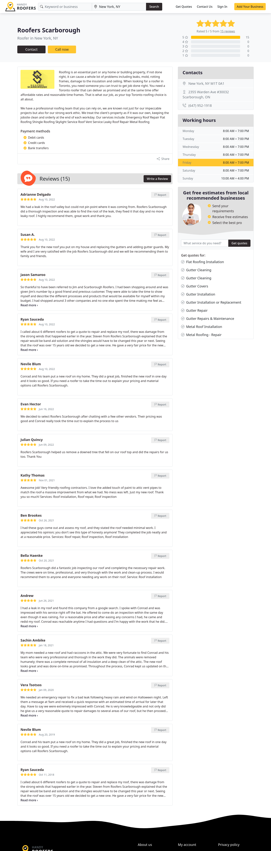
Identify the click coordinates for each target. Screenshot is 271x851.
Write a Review (157, 179)
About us (145, 844)
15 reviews (227, 31)
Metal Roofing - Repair (201, 334)
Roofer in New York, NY (37, 38)
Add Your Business (250, 7)
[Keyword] (65, 7)
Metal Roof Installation (201, 326)
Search (154, 7)
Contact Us (204, 7)
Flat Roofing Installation (202, 261)
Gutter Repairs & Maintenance (207, 318)
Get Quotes (184, 7)
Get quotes (239, 243)
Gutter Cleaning (196, 270)
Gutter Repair (194, 310)
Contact (31, 49)
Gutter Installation (198, 294)
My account (187, 844)
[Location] (119, 7)
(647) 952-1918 (200, 105)
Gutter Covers (194, 286)
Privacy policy (229, 844)
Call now (62, 49)
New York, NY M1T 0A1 (206, 83)
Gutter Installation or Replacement (211, 302)
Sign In (222, 7)
